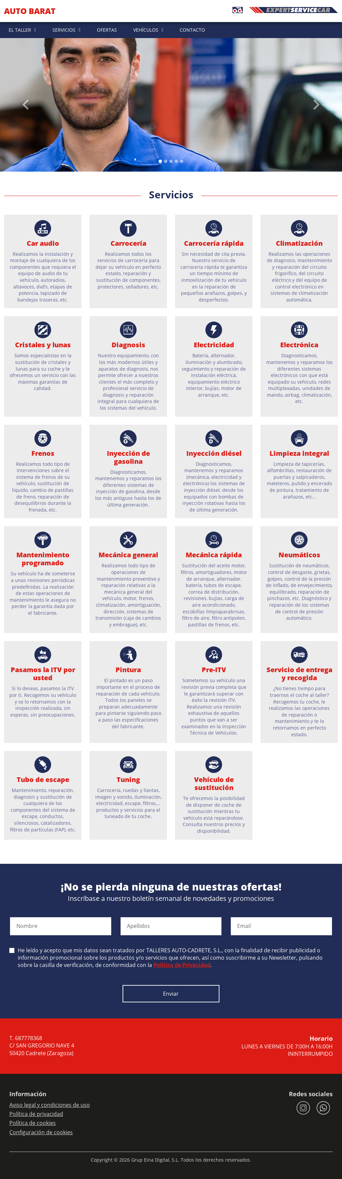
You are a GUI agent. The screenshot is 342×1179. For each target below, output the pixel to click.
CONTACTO (192, 30)
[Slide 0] (160, 161)
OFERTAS (107, 30)
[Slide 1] (165, 161)
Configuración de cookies (41, 1132)
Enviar (171, 993)
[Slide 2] (171, 161)
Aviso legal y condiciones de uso (49, 1105)
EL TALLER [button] (20, 30)
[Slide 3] (176, 161)
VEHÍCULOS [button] (145, 30)
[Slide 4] (181, 161)
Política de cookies (32, 1123)
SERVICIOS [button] (63, 30)
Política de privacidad (36, 1114)
